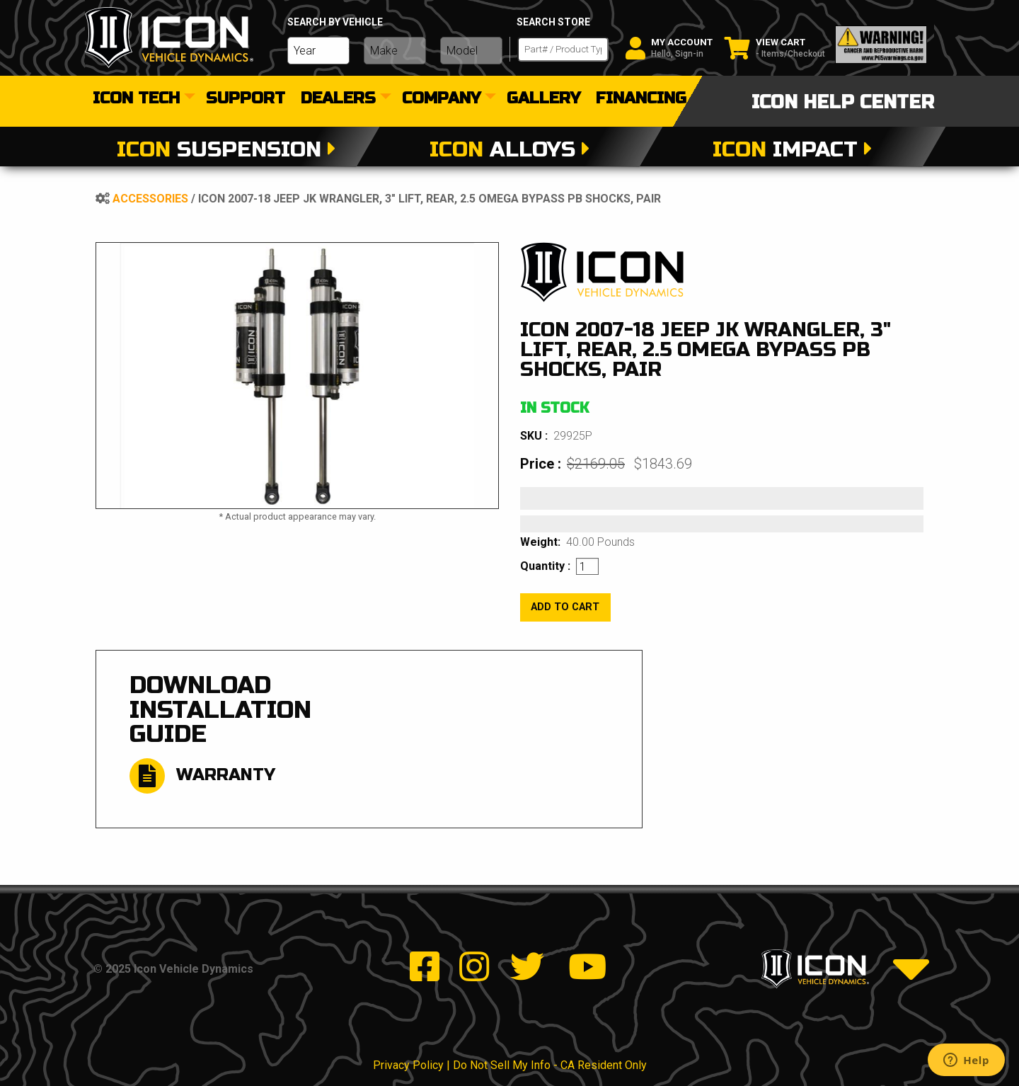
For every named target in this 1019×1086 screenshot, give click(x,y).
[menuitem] (141, 99)
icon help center (843, 102)
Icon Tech (136, 99)
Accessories (150, 198)
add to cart (565, 607)
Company (441, 99)
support (245, 99)
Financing (641, 99)
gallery (543, 99)
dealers (338, 99)
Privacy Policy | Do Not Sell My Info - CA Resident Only (510, 1065)
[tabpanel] (297, 375)
